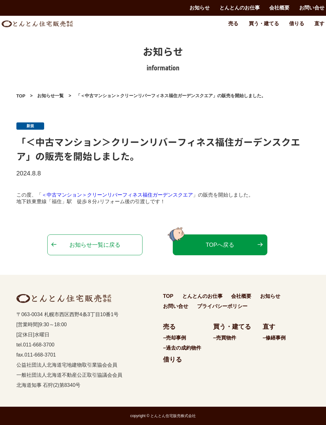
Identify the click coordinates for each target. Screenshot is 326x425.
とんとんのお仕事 (239, 7)
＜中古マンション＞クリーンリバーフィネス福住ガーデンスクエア (117, 195)
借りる (296, 23)
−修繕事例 (274, 337)
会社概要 (279, 7)
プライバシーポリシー (222, 306)
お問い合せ (311, 7)
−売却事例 (174, 337)
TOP (21, 95)
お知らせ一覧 (50, 95)
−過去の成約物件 (182, 348)
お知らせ (199, 7)
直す (319, 23)
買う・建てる (264, 23)
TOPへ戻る (220, 245)
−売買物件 (224, 337)
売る (233, 23)
